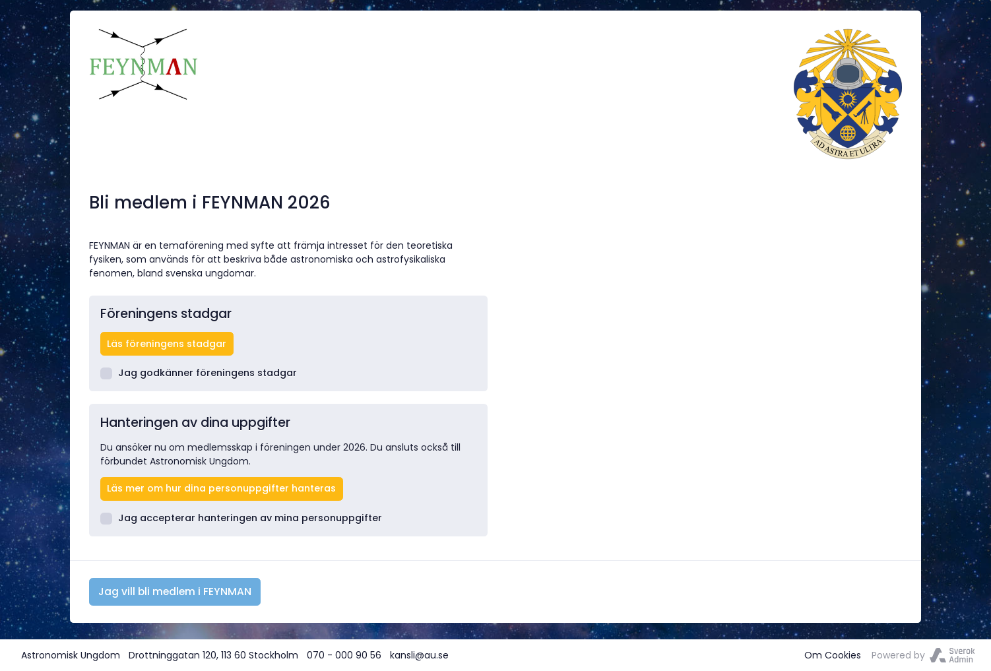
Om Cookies (832, 655)
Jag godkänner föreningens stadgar (199, 372)
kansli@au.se (419, 655)
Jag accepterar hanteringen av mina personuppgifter (241, 518)
